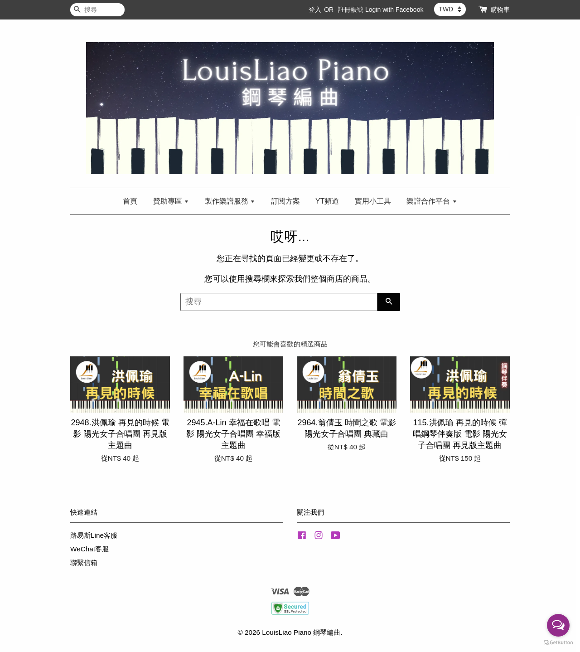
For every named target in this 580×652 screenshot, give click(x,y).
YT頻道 (327, 201)
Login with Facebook (394, 9)
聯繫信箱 (83, 562)
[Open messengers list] (558, 625)
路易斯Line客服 (93, 535)
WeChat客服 (89, 549)
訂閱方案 (285, 201)
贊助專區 (171, 201)
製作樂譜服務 (230, 201)
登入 (315, 9)
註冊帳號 (350, 9)
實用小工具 (373, 201)
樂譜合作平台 (431, 201)
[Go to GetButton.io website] (558, 643)
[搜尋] (97, 9)
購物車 (500, 9)
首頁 (130, 201)
